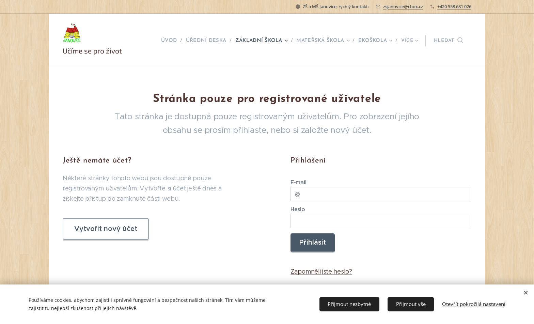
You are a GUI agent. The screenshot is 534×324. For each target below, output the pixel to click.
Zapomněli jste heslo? (321, 272)
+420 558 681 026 (454, 6)
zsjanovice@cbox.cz (403, 6)
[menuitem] (171, 40)
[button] (448, 40)
